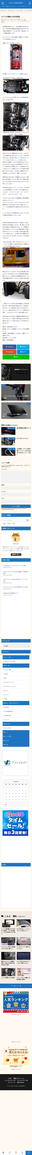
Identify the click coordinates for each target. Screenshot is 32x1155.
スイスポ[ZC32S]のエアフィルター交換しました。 (23, 962)
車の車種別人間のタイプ (24, 428)
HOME (2, 6)
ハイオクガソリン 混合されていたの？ (23, 947)
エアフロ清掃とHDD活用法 (8, 977)
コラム (6, 732)
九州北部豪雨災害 (9, 711)
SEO (14, 523)
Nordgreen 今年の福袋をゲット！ (11, 593)
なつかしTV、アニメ (9, 682)
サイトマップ (11, 1082)
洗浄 (22, 21)
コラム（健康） (8, 736)
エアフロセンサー (12, 21)
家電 (6, 699)
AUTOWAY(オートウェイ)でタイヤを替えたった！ (23, 929)
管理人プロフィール (10, 6)
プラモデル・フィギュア (10, 686)
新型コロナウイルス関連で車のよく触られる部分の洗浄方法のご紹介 (8, 963)
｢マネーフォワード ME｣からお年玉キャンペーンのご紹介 (15, 580)
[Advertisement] (16, 616)
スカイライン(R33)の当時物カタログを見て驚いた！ (8, 947)
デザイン (9, 523)
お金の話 (7, 740)
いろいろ (7, 719)
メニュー (16, 1152)
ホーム (3, 1152)
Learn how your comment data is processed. (13, 509)
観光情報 (7, 707)
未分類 (6, 744)
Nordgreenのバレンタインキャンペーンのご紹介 (14, 565)
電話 (22, 1152)
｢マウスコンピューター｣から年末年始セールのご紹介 (15, 587)
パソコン (7, 694)
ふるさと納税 (8, 657)
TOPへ (29, 1152)
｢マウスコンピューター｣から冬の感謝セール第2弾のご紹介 (16, 572)
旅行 (6, 678)
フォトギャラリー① (21, 6)
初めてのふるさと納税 (10, 661)
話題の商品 (7, 723)
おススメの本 (8, 728)
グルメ (6, 690)
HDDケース (5, 21)
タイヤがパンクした (22, 438)
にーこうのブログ (16, 3)
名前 (3, 484)
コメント (4, 469)
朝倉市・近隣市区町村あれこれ (12, 703)
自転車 (6, 674)
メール (3, 491)
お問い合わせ (20, 1082)
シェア (9, 1152)
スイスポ (19, 21)
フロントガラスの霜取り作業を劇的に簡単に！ (23, 978)
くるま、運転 (19, 10)
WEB (4, 523)
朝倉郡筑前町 (8, 715)
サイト (2, 498)
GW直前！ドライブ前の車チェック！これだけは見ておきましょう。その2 (24, 451)
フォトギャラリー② (22, 1080)
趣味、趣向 (11, 10)
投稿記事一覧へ (15, 554)
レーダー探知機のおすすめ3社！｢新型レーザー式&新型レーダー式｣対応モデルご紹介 (8, 931)
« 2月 (5, 804)
